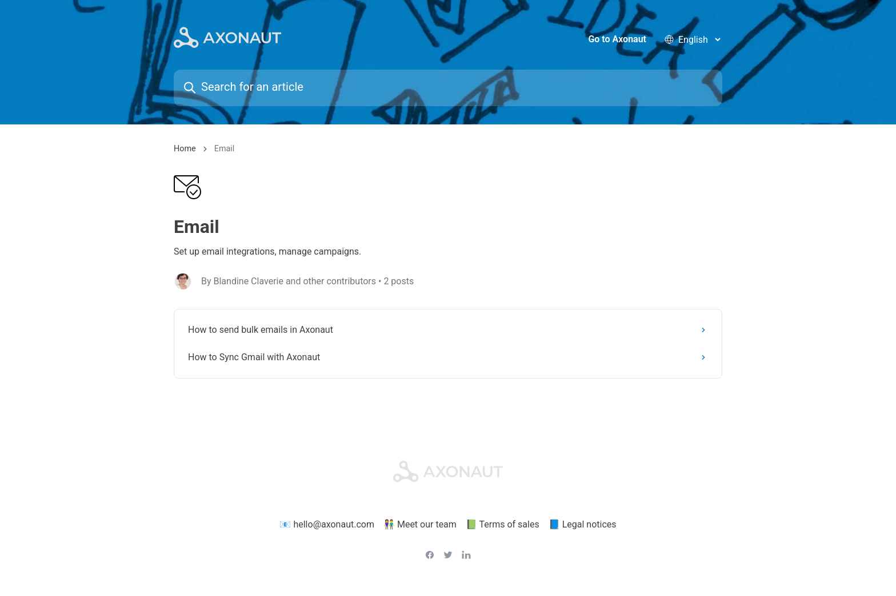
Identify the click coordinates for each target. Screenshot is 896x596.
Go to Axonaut (617, 39)
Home (185, 150)
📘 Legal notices (583, 525)
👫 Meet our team (420, 525)
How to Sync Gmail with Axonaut (449, 358)
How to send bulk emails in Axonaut (449, 330)
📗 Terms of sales (502, 525)
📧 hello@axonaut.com (326, 525)
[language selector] (699, 40)
